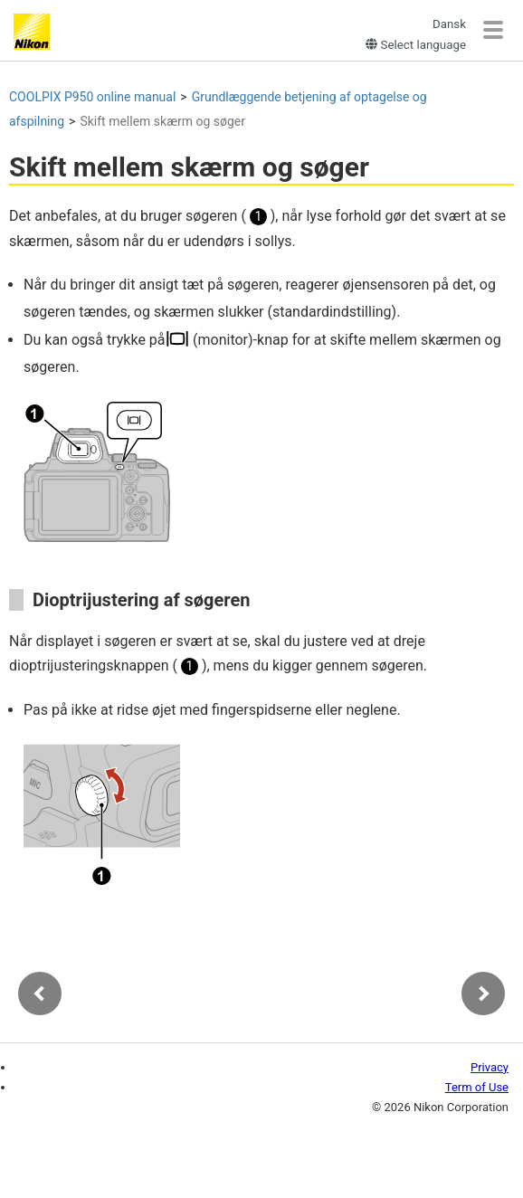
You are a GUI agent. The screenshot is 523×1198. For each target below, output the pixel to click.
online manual (92, 97)
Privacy (490, 1067)
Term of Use (477, 1087)
